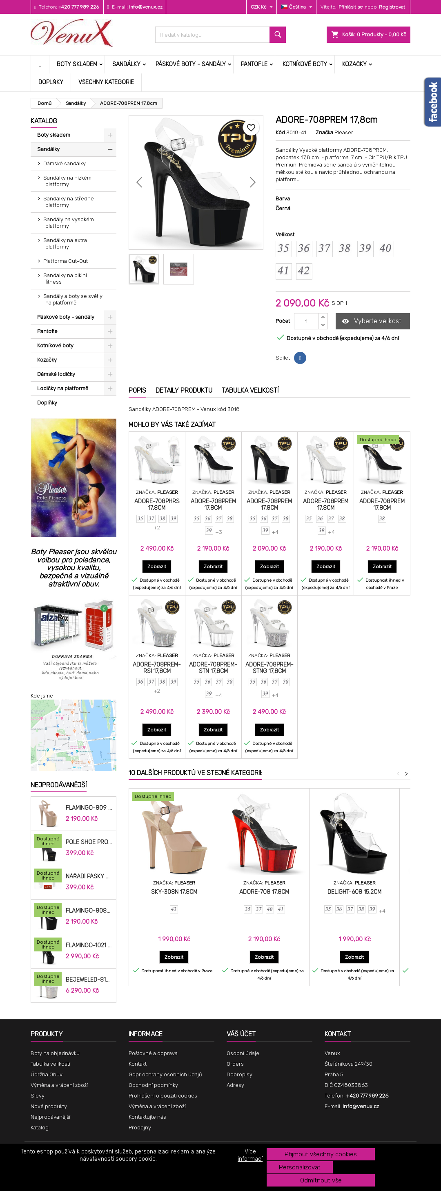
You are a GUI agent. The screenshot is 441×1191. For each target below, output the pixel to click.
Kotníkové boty (305, 64)
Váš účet (241, 1034)
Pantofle (254, 64)
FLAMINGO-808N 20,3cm (89, 911)
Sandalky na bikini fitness (65, 278)
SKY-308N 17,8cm (174, 892)
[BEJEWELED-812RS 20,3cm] (48, 979)
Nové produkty (49, 1106)
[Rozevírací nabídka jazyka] (297, 7)
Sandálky (126, 64)
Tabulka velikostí (50, 1064)
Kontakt (138, 1064)
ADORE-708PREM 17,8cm (213, 504)
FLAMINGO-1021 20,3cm (89, 945)
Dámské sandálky (64, 163)
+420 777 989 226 (78, 7)
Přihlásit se (351, 7)
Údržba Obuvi (47, 1074)
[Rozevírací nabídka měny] (263, 7)
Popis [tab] (137, 390)
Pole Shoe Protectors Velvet (89, 842)
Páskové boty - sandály (191, 64)
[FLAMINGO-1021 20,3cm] (48, 945)
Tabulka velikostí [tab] (250, 390)
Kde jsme (42, 696)
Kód (280, 132)
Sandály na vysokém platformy (68, 222)
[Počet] (306, 321)
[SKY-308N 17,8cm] (174, 797)
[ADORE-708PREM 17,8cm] (382, 440)
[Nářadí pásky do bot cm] (48, 876)
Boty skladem (77, 64)
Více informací (250, 1155)
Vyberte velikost (371, 321)
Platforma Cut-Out (65, 261)
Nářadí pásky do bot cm (89, 876)
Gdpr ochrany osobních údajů (165, 1074)
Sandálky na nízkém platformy (67, 181)
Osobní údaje (243, 1053)
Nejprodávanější (59, 785)
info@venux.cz (146, 7)
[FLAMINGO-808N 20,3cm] (48, 910)
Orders (235, 1064)
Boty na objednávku (55, 1053)
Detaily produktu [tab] (184, 390)
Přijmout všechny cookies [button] (321, 1154)
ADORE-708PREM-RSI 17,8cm (157, 668)
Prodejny (140, 1127)
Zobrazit (159, 566)
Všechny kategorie (106, 82)
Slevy (38, 1096)
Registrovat (392, 7)
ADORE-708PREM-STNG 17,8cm (269, 668)
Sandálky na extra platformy (65, 243)
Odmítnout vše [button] (321, 1180)
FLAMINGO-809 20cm (89, 808)
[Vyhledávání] (220, 35)
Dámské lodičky (56, 374)
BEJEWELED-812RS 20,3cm (89, 980)
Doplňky (50, 82)
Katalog (44, 121)
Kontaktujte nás (147, 1117)
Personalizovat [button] (300, 1167)
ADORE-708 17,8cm (264, 892)
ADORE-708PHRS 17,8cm (157, 504)
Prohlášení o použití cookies (163, 1096)
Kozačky (354, 64)
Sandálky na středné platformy (68, 202)
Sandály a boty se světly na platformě (72, 299)
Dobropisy (239, 1074)
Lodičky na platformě (62, 388)
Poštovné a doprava (153, 1053)
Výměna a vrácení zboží (59, 1085)
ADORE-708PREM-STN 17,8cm (213, 668)
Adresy (235, 1085)
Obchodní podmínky (153, 1085)
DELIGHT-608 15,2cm (354, 892)
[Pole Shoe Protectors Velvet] (48, 842)
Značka (324, 132)
